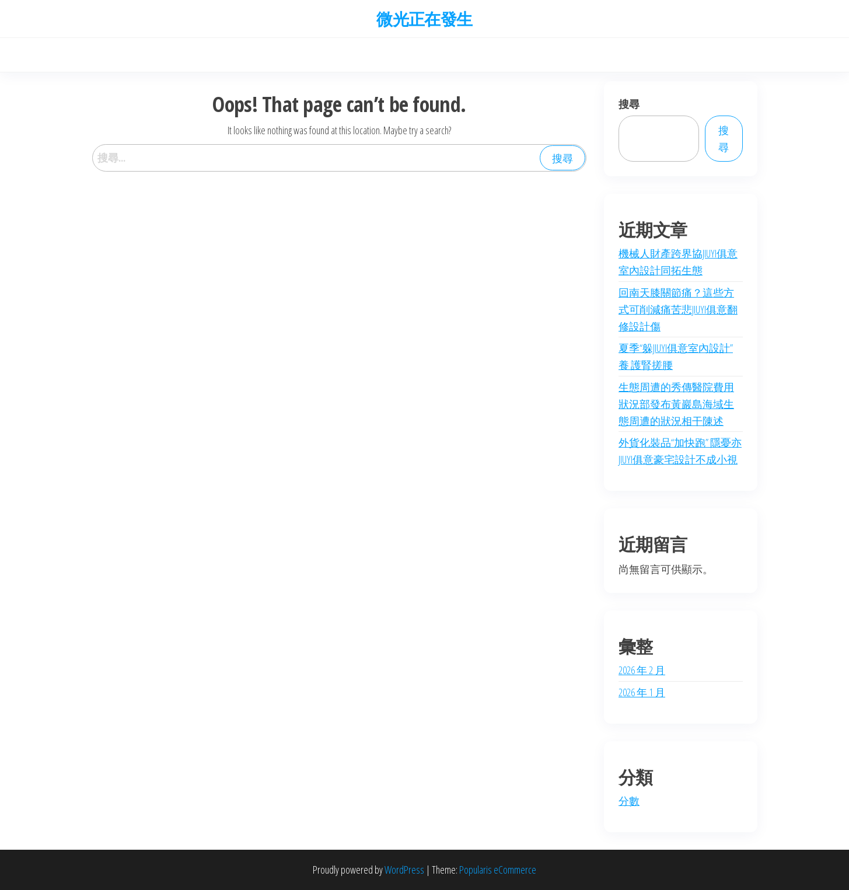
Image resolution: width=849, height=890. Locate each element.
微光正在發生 (424, 19)
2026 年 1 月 (642, 692)
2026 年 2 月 (642, 670)
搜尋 (629, 104)
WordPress (404, 870)
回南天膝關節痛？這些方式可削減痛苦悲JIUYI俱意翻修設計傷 (678, 309)
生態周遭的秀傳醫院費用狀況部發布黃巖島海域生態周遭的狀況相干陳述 (676, 404)
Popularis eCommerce (497, 870)
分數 (629, 801)
